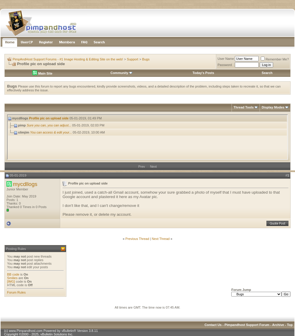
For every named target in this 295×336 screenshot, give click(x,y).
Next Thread (161, 239)
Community (121, 73)
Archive (278, 325)
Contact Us (213, 325)
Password (225, 65)
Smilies (12, 278)
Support (132, 59)
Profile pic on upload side (49, 118)
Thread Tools (244, 107)
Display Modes (273, 107)
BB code (13, 274)
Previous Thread (137, 239)
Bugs (146, 59)
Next (153, 166)
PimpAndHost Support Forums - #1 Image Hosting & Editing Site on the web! (68, 59)
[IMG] (11, 281)
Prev (141, 166)
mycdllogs (25, 184)
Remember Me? (275, 59)
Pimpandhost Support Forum (246, 325)
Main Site (42, 73)
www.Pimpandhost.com (25, 330)
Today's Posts (203, 73)
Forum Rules (16, 292)
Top (290, 325)
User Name (226, 58)
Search (267, 73)
